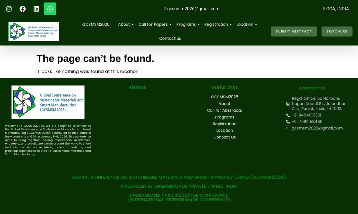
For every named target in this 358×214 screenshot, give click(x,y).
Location (245, 24)
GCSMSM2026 (96, 24)
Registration (217, 24)
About (125, 24)
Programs (187, 24)
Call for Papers (154, 24)
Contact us (170, 38)
